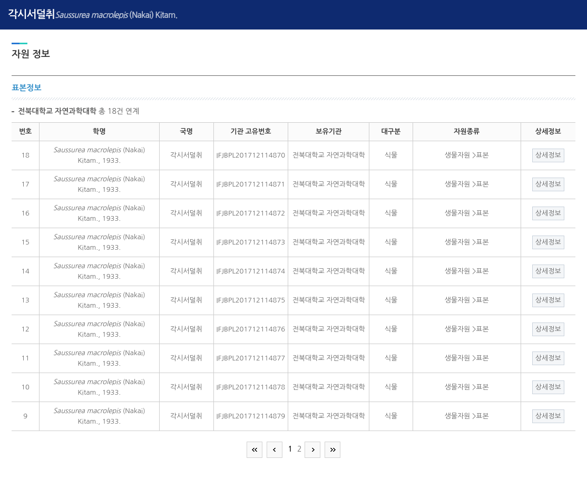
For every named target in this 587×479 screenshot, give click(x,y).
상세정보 (548, 155)
